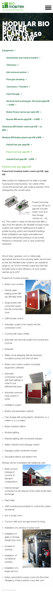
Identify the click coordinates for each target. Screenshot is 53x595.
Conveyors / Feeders (17, 87)
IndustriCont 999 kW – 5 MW (20, 159)
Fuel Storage (13, 94)
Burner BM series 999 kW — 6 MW (23, 119)
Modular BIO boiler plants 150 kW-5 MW (21, 137)
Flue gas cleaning (15, 79)
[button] (48, 7)
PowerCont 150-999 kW (18, 152)
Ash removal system (16, 72)
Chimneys (11, 65)
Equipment (7, 50)
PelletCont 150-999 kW (18, 144)
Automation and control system (22, 58)
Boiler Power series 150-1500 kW (22, 112)
